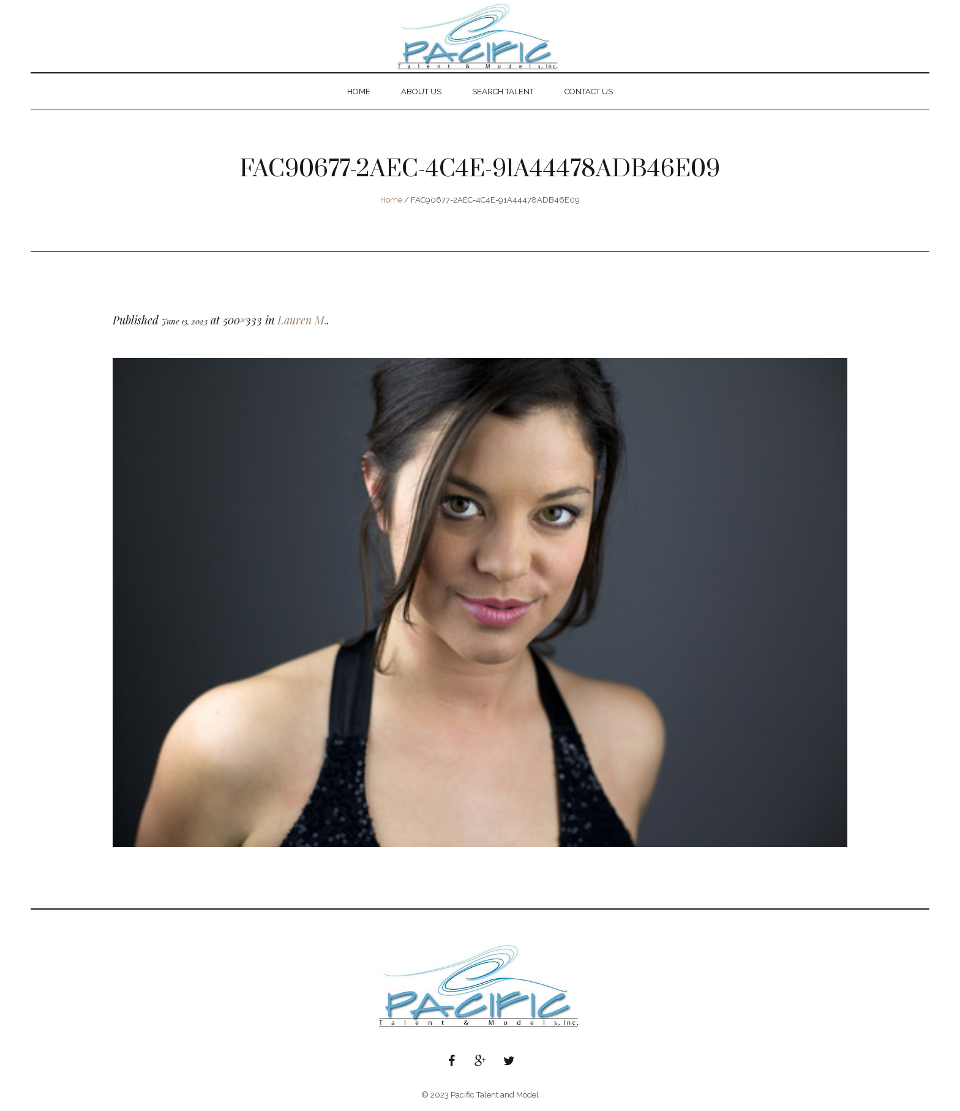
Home (391, 199)
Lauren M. (302, 320)
